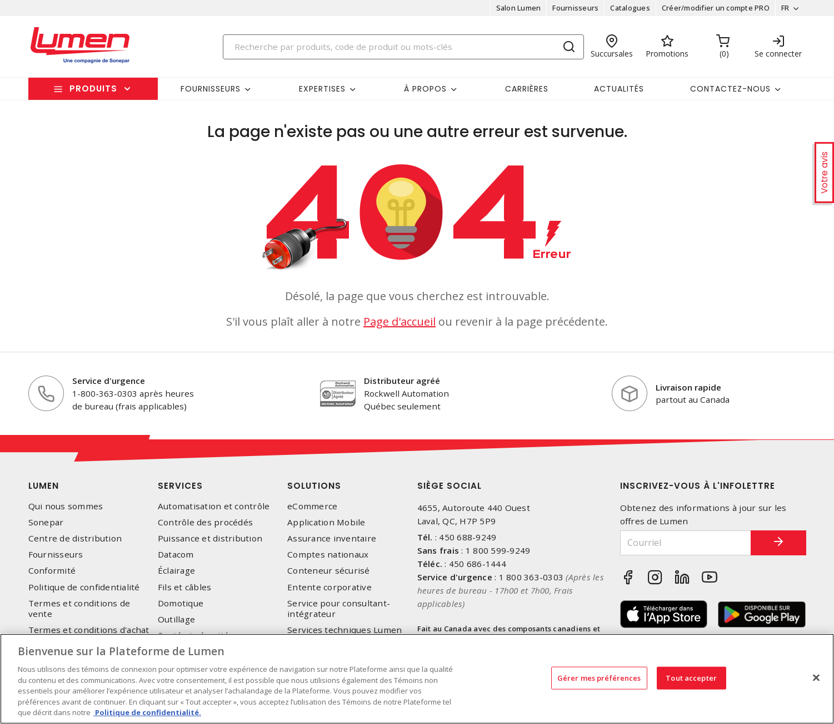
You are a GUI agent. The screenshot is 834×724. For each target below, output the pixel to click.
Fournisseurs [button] (211, 88)
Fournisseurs (575, 8)
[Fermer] (816, 677)
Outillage (176, 619)
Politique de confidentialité (84, 587)
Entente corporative (329, 587)
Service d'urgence (108, 380)
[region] (417, 679)
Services (180, 486)
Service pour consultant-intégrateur (338, 608)
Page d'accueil (399, 321)
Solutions (314, 486)
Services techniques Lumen (344, 630)
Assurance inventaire (331, 538)
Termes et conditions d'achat (88, 630)
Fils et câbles (185, 587)
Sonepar (46, 522)
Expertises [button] (322, 88)
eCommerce (312, 506)
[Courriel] (685, 542)
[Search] (403, 46)
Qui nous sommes (65, 506)
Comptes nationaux (327, 554)
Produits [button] (93, 88)
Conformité (52, 570)
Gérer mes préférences (599, 677)
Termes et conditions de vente (79, 608)
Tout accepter (691, 677)
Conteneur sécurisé (328, 570)
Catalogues (630, 8)
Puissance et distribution (210, 538)
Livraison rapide (688, 387)
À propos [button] (425, 88)
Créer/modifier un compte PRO (716, 8)
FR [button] (785, 8)
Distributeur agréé (402, 380)
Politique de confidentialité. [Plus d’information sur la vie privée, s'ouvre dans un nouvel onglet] (147, 712)
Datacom (176, 554)
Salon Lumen (518, 8)
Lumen (43, 486)
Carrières (526, 88)
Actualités (619, 88)
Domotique (180, 603)
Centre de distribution (75, 538)
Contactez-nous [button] (730, 88)
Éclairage (176, 570)
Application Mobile (326, 522)
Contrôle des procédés (205, 522)
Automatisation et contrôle (214, 506)
